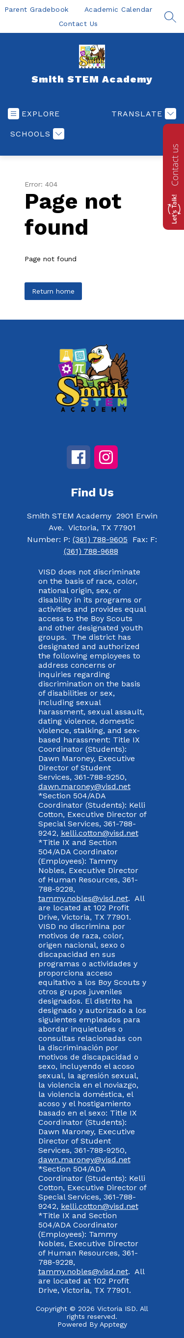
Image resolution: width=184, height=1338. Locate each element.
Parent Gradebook (36, 9)
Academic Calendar (118, 9)
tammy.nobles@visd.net (83, 898)
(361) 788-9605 (100, 539)
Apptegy (113, 1324)
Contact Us (78, 23)
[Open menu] (34, 114)
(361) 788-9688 (91, 551)
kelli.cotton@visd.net (99, 833)
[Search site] (170, 17)
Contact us (175, 165)
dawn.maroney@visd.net (84, 786)
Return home (53, 291)
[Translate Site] (142, 114)
